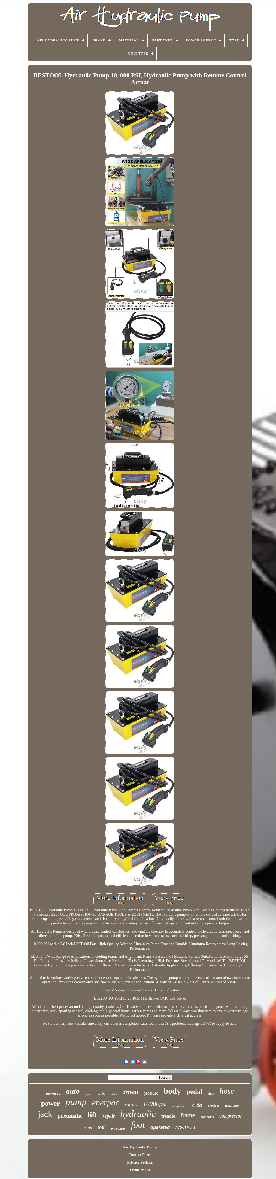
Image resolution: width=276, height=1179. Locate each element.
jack (45, 1114)
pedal (194, 1091)
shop (211, 1093)
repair (108, 1116)
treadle (168, 1116)
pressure (151, 1093)
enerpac (105, 1102)
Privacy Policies (140, 1162)
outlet (197, 1105)
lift (92, 1114)
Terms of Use (139, 1170)
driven (130, 1092)
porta (88, 1128)
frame (187, 1115)
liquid (88, 1094)
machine (232, 1105)
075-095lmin (118, 1128)
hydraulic (138, 1114)
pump (76, 1102)
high (114, 1093)
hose (227, 1091)
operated (160, 1127)
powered (53, 1093)
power (50, 1103)
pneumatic (70, 1116)
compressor (230, 1116)
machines (207, 1117)
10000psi (155, 1103)
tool (102, 1127)
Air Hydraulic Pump (140, 1147)
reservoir (185, 1126)
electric (214, 1105)
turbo (101, 1093)
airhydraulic (179, 1106)
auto (73, 1091)
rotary (131, 1104)
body (172, 1090)
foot (138, 1125)
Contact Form (139, 1155)
